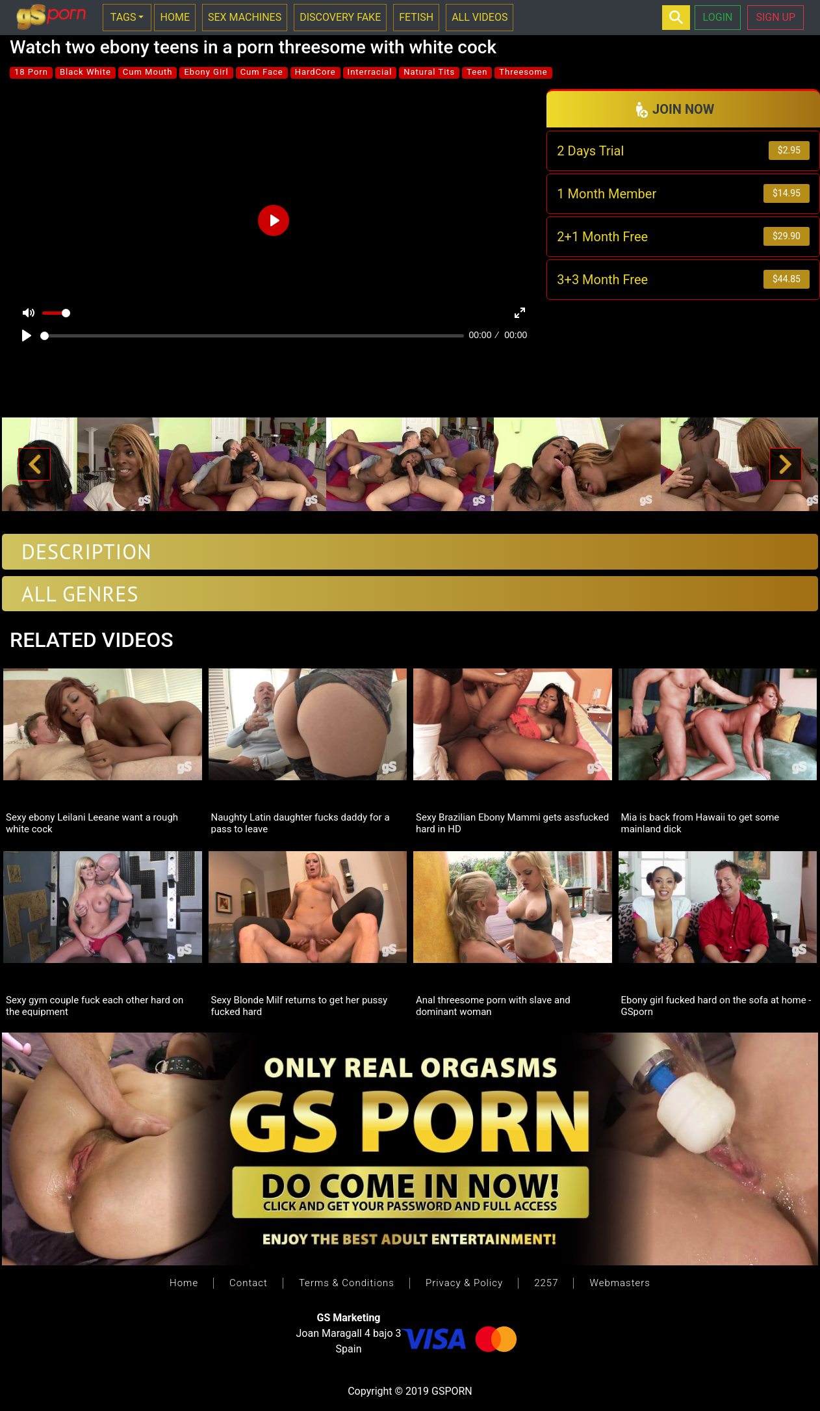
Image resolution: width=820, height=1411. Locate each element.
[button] (34, 464)
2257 (546, 1283)
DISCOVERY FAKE (340, 17)
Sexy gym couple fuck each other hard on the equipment (94, 1005)
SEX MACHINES (244, 17)
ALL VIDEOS (479, 17)
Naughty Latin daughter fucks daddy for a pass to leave (300, 822)
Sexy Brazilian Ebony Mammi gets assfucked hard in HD (512, 822)
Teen (477, 72)
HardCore (315, 72)
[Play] (26, 335)
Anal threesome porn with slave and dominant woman (493, 1005)
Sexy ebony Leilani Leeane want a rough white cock (92, 822)
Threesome (523, 72)
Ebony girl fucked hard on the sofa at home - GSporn (716, 1005)
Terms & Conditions (346, 1283)
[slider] (252, 336)
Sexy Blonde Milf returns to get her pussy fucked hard (299, 1005)
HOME (174, 17)
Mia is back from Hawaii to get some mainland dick (700, 822)
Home (184, 1283)
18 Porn (31, 72)
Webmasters (619, 1283)
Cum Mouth (148, 72)
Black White (85, 72)
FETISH (416, 17)
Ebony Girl (206, 72)
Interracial (370, 72)
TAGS (123, 17)
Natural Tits (429, 72)
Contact (248, 1283)
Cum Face (261, 72)
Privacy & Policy (464, 1283)
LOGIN (718, 17)
